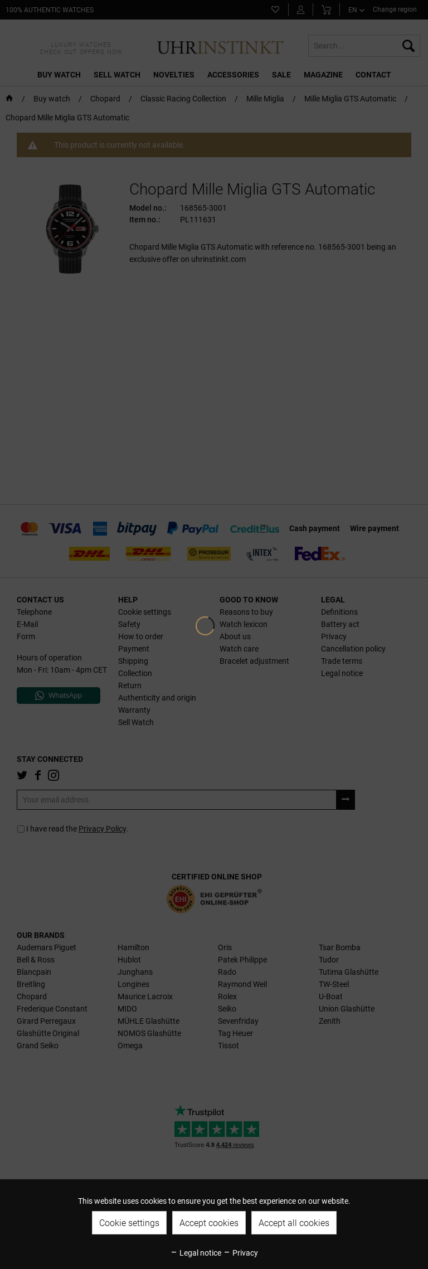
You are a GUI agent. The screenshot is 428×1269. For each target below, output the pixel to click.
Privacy (240, 1252)
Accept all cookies (294, 1223)
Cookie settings (129, 1223)
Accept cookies (209, 1223)
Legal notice (195, 1252)
